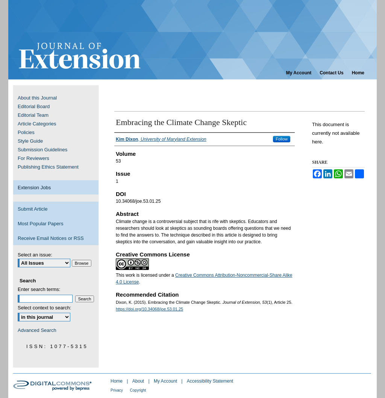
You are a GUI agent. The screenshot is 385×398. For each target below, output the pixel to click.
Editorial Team (33, 115)
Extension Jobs (34, 187)
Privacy (117, 390)
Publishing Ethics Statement (48, 167)
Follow (282, 139)
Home (117, 381)
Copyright (138, 390)
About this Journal (37, 98)
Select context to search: (44, 308)
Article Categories (37, 124)
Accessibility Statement (210, 381)
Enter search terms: (39, 289)
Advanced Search (37, 330)
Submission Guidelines (42, 149)
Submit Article (32, 209)
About (139, 381)
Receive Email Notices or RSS (51, 238)
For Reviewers (33, 158)
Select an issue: (35, 255)
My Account (166, 381)
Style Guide (30, 141)
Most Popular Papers (40, 223)
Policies (26, 132)
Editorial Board (34, 106)
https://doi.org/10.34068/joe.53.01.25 (149, 309)
